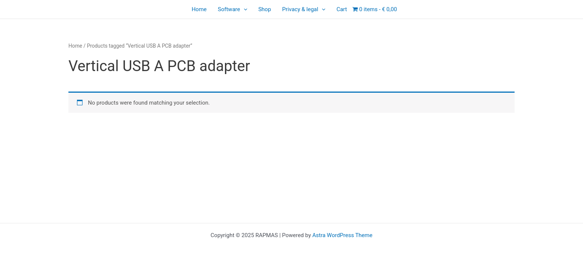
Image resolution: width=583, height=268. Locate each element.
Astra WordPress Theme (342, 235)
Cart (341, 9)
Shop (264, 9)
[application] (243, 9)
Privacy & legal (303, 9)
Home (198, 9)
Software (232, 9)
